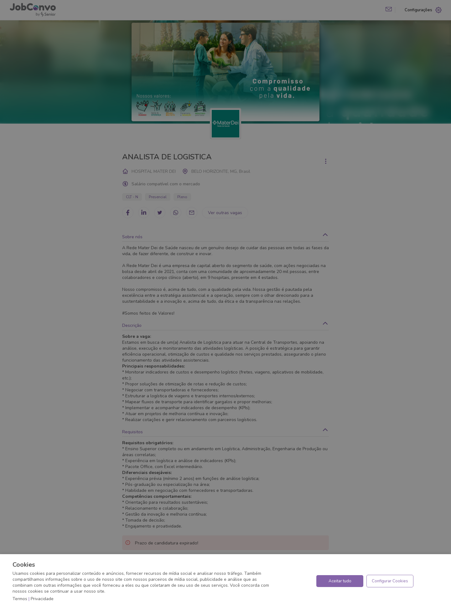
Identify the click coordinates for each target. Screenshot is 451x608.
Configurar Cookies (390, 581)
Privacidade (42, 599)
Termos (20, 599)
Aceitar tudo (340, 581)
